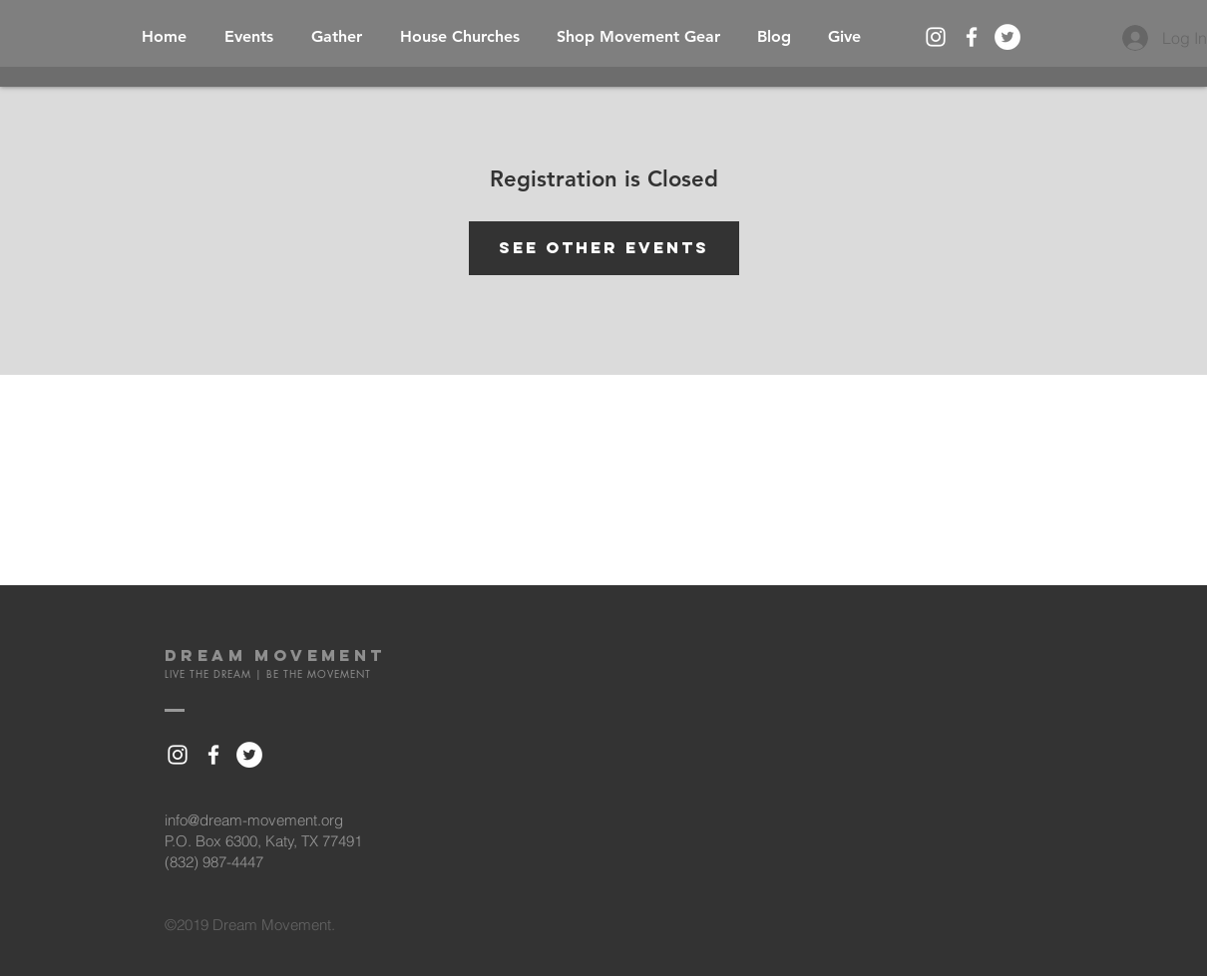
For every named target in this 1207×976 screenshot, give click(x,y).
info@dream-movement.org (254, 820)
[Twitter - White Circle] (1007, 37)
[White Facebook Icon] (972, 37)
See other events (604, 247)
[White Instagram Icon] (936, 37)
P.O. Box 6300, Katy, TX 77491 (263, 840)
